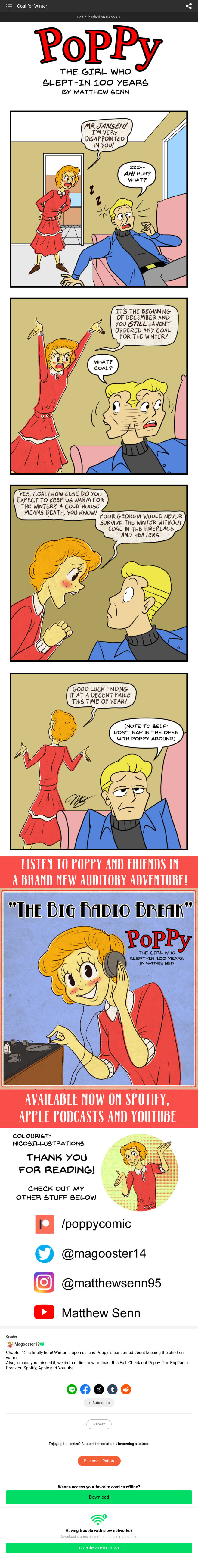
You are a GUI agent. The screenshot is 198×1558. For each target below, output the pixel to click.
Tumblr (112, 1389)
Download (99, 1497)
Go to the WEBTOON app (99, 1548)
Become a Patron (99, 1461)
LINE (72, 1389)
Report (99, 1424)
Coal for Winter (32, 6)
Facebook (85, 1389)
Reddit (126, 1389)
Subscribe (101, 1402)
